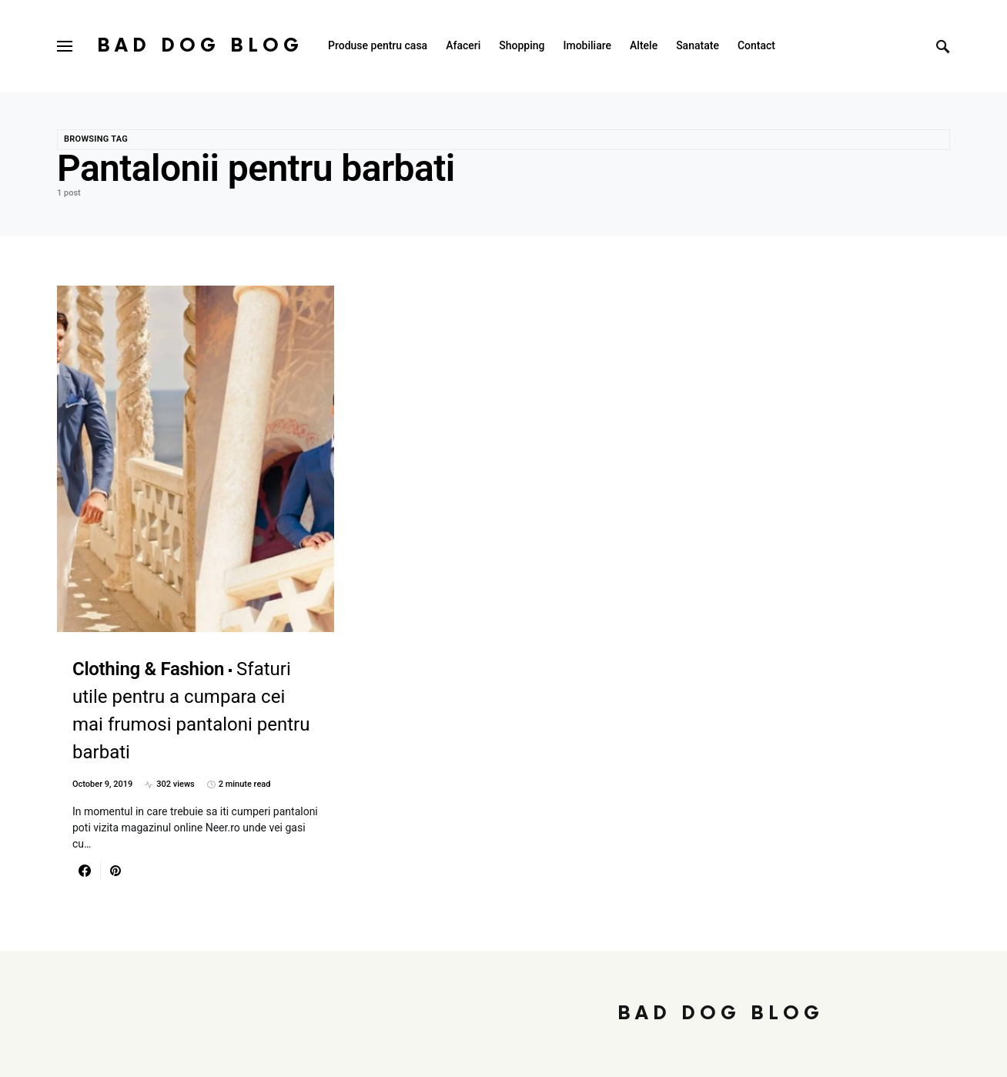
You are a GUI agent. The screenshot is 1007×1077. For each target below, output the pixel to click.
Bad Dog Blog (200, 46)
